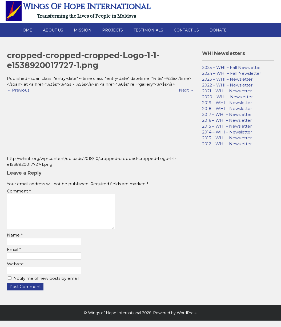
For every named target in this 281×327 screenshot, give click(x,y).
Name (15, 241)
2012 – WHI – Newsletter (227, 143)
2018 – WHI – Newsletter (227, 108)
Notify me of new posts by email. (46, 284)
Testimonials (148, 30)
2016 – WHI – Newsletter (227, 120)
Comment (19, 191)
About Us (53, 30)
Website (15, 270)
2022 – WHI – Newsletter (227, 85)
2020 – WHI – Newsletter (227, 96)
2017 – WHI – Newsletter (227, 114)
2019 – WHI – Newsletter (227, 102)
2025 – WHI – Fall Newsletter (231, 67)
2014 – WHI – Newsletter (227, 132)
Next (186, 90)
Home (25, 30)
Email (14, 255)
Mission (82, 30)
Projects (112, 30)
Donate (218, 30)
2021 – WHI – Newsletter (227, 90)
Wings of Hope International (87, 6)
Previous (18, 90)
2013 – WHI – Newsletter (227, 137)
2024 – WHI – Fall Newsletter (231, 73)
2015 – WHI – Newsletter (227, 126)
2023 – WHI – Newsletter (227, 79)
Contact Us (186, 30)
